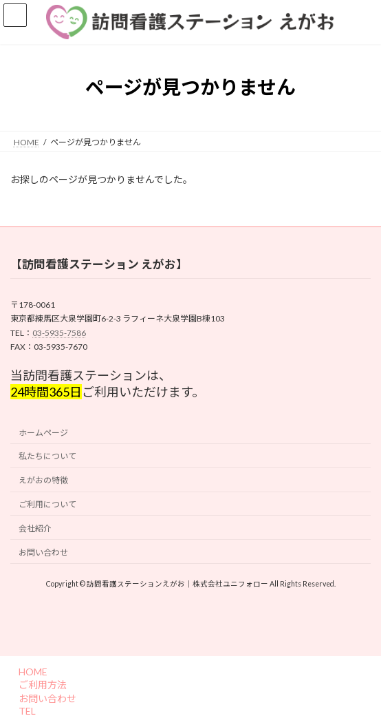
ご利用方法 (40, 685)
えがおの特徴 (43, 480)
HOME (30, 671)
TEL (25, 711)
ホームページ (43, 432)
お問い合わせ (43, 552)
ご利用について (47, 504)
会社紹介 (35, 528)
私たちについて (47, 456)
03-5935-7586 (59, 332)
